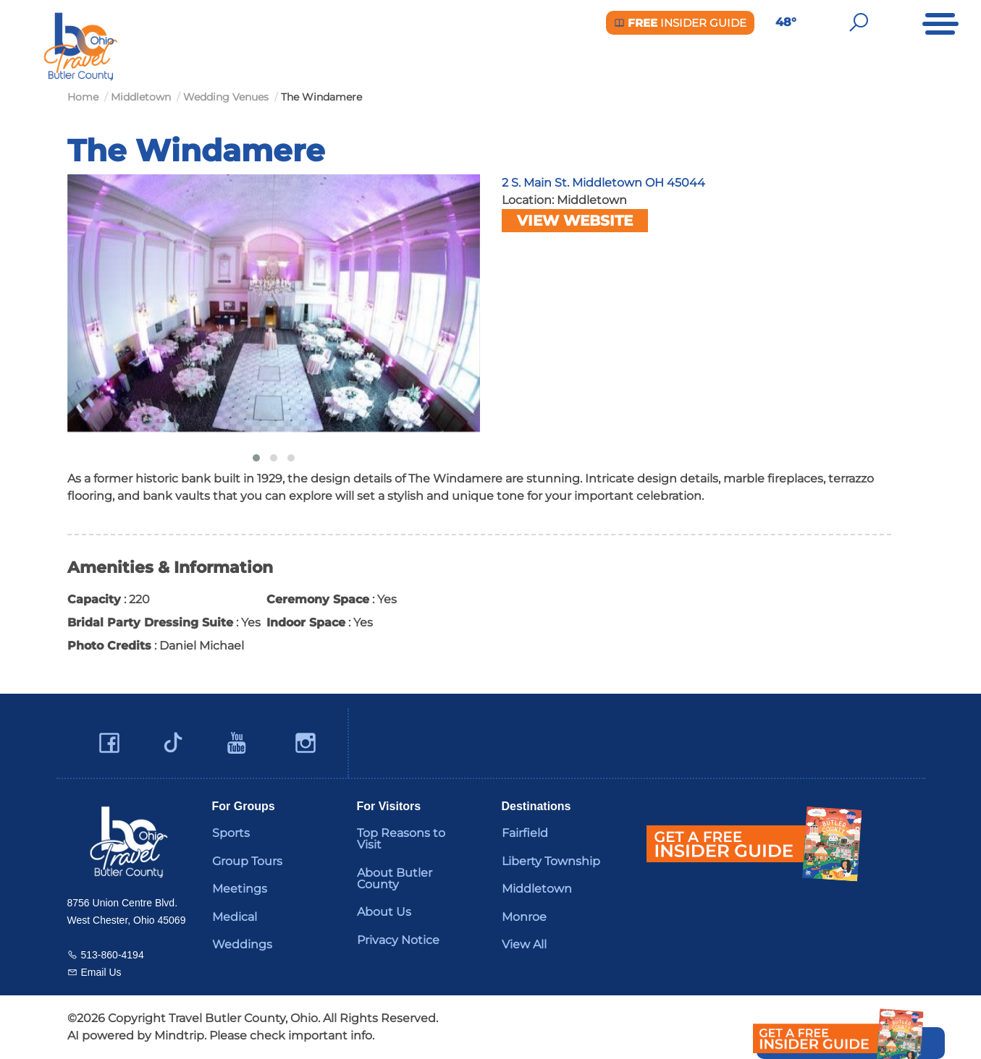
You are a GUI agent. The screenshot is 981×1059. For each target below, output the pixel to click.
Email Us (101, 972)
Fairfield (525, 833)
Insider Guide (680, 23)
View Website (575, 220)
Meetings (239, 889)
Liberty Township (551, 861)
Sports (231, 833)
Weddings (242, 944)
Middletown (537, 889)
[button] (256, 458)
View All (524, 944)
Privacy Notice (398, 940)
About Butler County (394, 878)
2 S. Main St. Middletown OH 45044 (603, 183)
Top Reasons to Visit (401, 838)
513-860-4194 (112, 955)
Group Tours (247, 861)
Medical (234, 917)
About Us (384, 912)
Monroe (524, 917)
